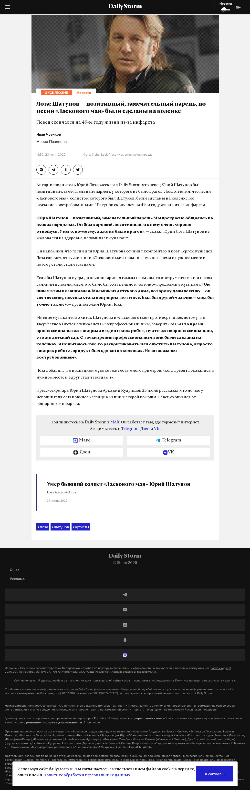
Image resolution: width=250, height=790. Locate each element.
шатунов (60, 527)
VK (157, 429)
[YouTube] (125, 610)
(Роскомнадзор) (220, 668)
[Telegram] (125, 595)
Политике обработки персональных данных (86, 775)
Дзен (145, 429)
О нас (14, 570)
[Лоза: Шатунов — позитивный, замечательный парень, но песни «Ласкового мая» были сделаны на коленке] (41, 170)
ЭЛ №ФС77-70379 (48, 671)
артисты (81, 527)
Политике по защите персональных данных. (205, 680)
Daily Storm (125, 7)
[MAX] (125, 655)
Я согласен (214, 774)
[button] (7, 9)
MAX (114, 422)
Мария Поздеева (51, 141)
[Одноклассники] (125, 640)
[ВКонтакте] (125, 625)
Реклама (17, 579)
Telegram (129, 429)
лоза (43, 527)
